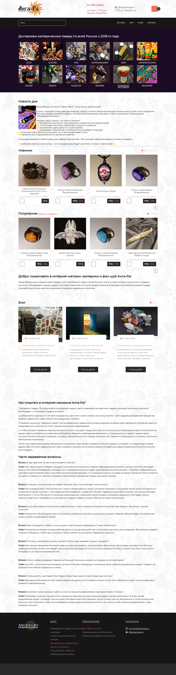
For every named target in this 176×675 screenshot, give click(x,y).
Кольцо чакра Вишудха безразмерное (106, 254)
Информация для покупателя (97, 632)
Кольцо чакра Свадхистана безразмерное (34, 254)
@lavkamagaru (136, 632)
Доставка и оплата (91, 628)
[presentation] (156, 207)
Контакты (151, 23)
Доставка (121, 23)
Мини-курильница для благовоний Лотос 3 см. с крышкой (34, 191)
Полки (140, 23)
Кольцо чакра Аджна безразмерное (141, 191)
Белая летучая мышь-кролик (70, 254)
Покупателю (90, 621)
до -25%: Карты (95, 5)
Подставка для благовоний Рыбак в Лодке (141, 254)
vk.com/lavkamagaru (139, 628)
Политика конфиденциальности (98, 636)
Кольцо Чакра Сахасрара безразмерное (70, 191)
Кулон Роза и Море (106, 191)
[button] (142, 150)
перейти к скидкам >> (48, 214)
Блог (131, 23)
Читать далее (40, 369)
